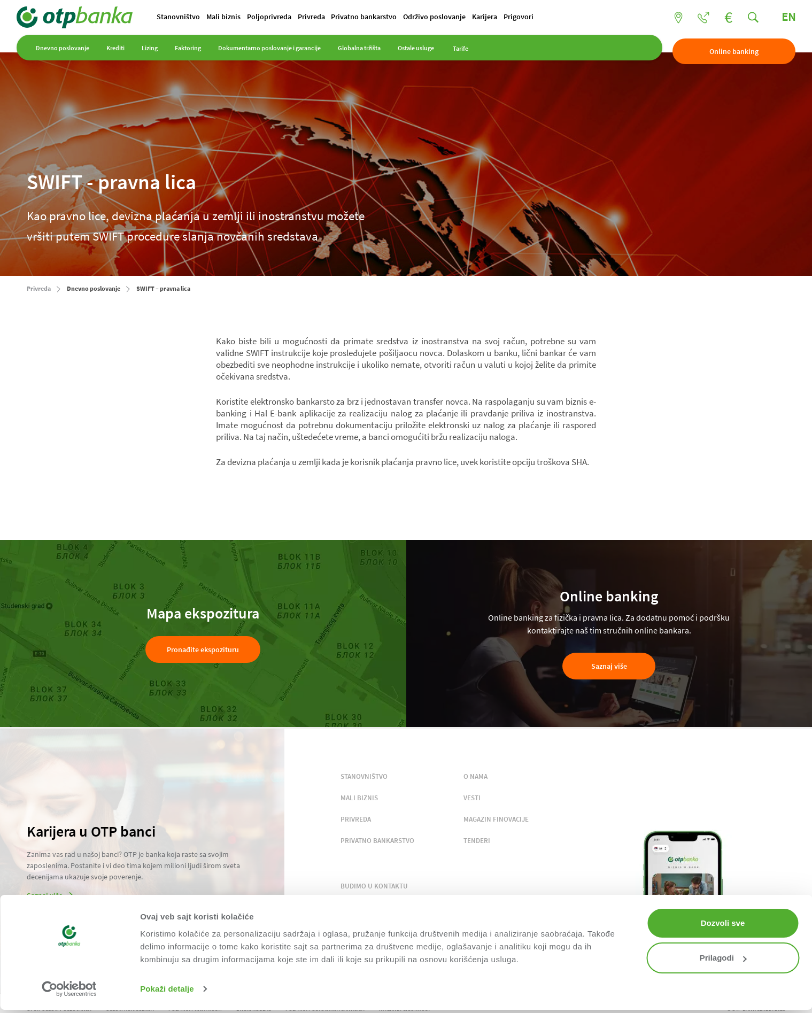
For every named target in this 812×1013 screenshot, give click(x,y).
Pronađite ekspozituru (203, 650)
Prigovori (570, 17)
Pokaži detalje (167, 988)
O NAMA (475, 777)
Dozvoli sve (723, 922)
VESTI (472, 798)
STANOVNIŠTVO (364, 777)
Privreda (340, 17)
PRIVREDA (356, 820)
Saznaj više (609, 667)
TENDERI (476, 841)
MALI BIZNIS (359, 798)
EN (778, 17)
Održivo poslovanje (475, 17)
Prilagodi (723, 957)
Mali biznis (242, 17)
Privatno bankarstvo (399, 17)
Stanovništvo (191, 17)
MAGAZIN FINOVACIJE (496, 820)
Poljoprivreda (293, 17)
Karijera (530, 17)
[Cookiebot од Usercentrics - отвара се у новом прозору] (69, 989)
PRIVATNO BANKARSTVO (377, 841)
